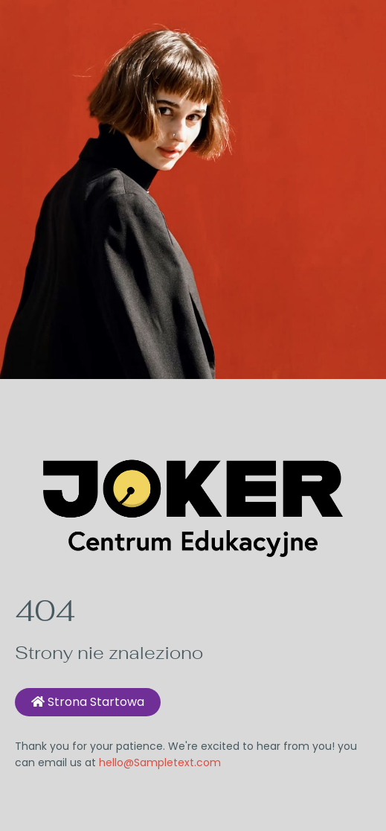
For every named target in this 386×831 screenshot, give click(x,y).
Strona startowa (87, 701)
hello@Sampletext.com (160, 762)
